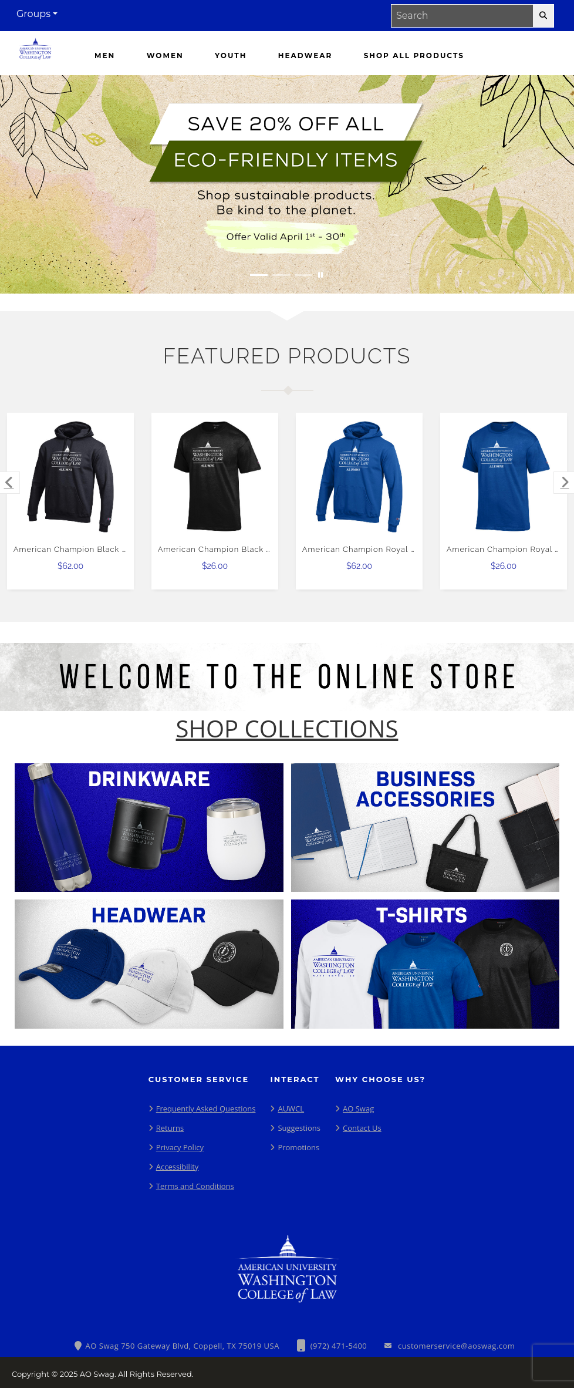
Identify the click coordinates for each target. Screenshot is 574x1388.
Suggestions (299, 1128)
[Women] (165, 56)
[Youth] (231, 56)
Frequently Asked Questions (206, 1108)
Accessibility (177, 1166)
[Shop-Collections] (287, 728)
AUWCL (291, 1108)
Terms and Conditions (195, 1186)
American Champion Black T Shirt (225, 549)
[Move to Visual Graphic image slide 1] (259, 275)
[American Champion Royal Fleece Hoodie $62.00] (359, 476)
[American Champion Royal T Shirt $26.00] (504, 476)
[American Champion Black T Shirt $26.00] (215, 476)
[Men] (104, 56)
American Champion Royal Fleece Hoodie (386, 549)
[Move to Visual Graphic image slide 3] (303, 275)
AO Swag (358, 1108)
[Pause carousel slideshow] (320, 275)
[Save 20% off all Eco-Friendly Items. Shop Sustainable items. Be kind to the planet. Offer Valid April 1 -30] (287, 184)
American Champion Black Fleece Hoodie (97, 549)
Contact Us (362, 1128)
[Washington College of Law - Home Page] (35, 51)
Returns (170, 1128)
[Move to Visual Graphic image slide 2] (281, 275)
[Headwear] (305, 56)
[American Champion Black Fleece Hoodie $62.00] (70, 476)
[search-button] (543, 16)
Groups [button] (33, 13)
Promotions (298, 1147)
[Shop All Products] (414, 56)
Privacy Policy (180, 1147)
